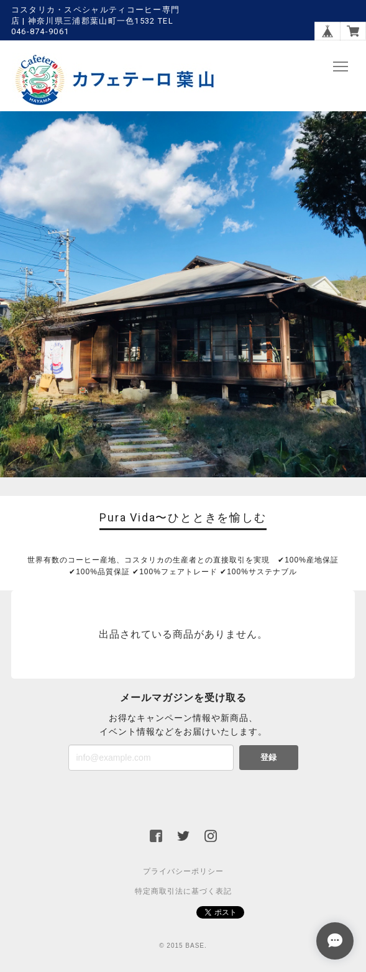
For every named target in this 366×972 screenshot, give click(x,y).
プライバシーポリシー (183, 871)
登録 (268, 757)
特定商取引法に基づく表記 (183, 891)
